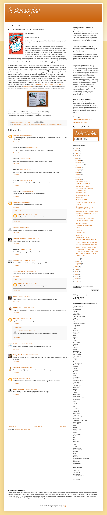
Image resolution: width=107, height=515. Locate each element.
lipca (77, 172)
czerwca (78, 174)
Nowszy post (12, 426)
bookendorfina (24, 11)
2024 (76, 153)
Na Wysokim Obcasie (19, 355)
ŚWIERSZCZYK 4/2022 (82, 192)
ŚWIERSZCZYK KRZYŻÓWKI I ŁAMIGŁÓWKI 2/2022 (84, 207)
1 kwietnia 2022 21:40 (31, 214)
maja (77, 177)
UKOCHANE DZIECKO (82, 195)
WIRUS (78, 228)
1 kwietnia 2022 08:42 (32, 147)
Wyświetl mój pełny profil (80, 122)
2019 (76, 271)
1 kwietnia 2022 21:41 (31, 283)
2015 (76, 281)
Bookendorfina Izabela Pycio (83, 119)
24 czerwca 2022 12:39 (28, 330)
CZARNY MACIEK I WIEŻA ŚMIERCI (86, 242)
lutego (78, 261)
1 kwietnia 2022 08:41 (26, 135)
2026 (76, 148)
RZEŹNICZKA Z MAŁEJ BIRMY (85, 220)
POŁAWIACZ (79, 216)
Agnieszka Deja (17, 260)
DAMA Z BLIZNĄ (80, 232)
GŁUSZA (78, 204)
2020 (76, 269)
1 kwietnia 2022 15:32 (29, 260)
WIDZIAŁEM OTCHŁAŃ (82, 237)
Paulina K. (21, 214)
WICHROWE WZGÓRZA (83, 181)
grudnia (78, 160)
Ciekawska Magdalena (19, 238)
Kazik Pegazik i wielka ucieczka (54, 84)
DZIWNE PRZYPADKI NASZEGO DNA (87, 211)
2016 (76, 279)
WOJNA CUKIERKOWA (82, 186)
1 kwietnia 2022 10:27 (23, 227)
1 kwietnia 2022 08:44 (26, 180)
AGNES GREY (80, 197)
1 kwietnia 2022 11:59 (33, 238)
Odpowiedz (16, 142)
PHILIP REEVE (44, 124)
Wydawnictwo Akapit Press (55, 124)
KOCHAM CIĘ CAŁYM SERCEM (85, 218)
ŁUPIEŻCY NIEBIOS (81, 223)
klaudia (15, 202)
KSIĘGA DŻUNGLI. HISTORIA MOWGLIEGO (84, 189)
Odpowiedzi (18, 211)
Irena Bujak (16, 367)
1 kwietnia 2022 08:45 (28, 191)
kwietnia (78, 179)
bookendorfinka (17, 124)
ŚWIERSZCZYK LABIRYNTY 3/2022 (86, 213)
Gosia (15, 227)
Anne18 (15, 378)
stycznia (78, 264)
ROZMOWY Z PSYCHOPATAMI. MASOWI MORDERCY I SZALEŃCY (87, 250)
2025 (76, 150)
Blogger (65, 506)
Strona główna (38, 426)
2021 (76, 267)
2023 (76, 155)
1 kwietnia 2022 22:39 (32, 355)
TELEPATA (79, 235)
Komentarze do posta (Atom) (23, 429)
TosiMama (16, 344)
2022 (76, 158)
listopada (79, 162)
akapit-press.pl (27, 86)
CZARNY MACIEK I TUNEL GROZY (86, 247)
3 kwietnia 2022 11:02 (24, 378)
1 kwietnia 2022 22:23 (26, 344)
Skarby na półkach (18, 389)
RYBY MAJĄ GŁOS (81, 200)
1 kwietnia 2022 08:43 (25, 169)
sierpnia (78, 170)
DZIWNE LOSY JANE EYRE (84, 225)
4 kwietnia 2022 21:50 (31, 389)
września (79, 167)
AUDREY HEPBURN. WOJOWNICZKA (87, 240)
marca (78, 259)
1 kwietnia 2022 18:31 (24, 296)
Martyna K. (16, 135)
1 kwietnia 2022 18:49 (28, 307)
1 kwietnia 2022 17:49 (32, 271)
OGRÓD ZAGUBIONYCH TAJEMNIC (86, 245)
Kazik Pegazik (39, 84)
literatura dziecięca (35, 124)
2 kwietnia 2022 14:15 (26, 367)
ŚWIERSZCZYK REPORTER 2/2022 (86, 202)
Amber (15, 296)
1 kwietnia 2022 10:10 (24, 202)
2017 (76, 276)
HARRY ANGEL (80, 256)
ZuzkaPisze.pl (17, 307)
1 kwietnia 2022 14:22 (26, 249)
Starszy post (63, 426)
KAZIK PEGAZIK (26, 124)
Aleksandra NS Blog (19, 271)
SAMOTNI (79, 230)
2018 (76, 274)
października (80, 165)
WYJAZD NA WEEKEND (83, 184)
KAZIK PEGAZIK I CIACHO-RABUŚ (86, 253)
